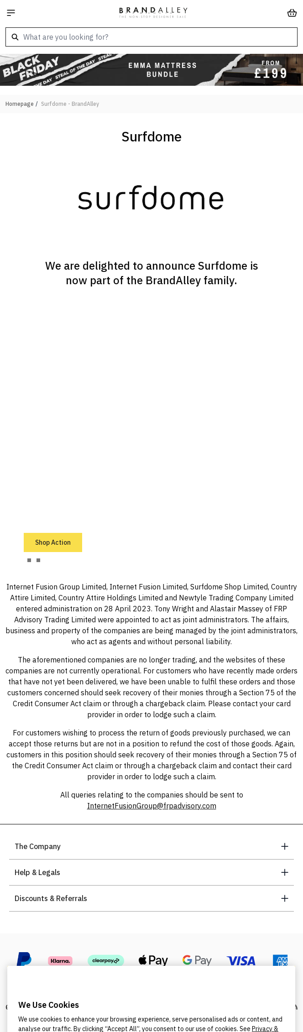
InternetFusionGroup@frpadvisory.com (151, 805)
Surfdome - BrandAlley (70, 103)
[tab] (29, 560)
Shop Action (53, 542)
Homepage (19, 103)
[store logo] (153, 12)
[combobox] (151, 37)
